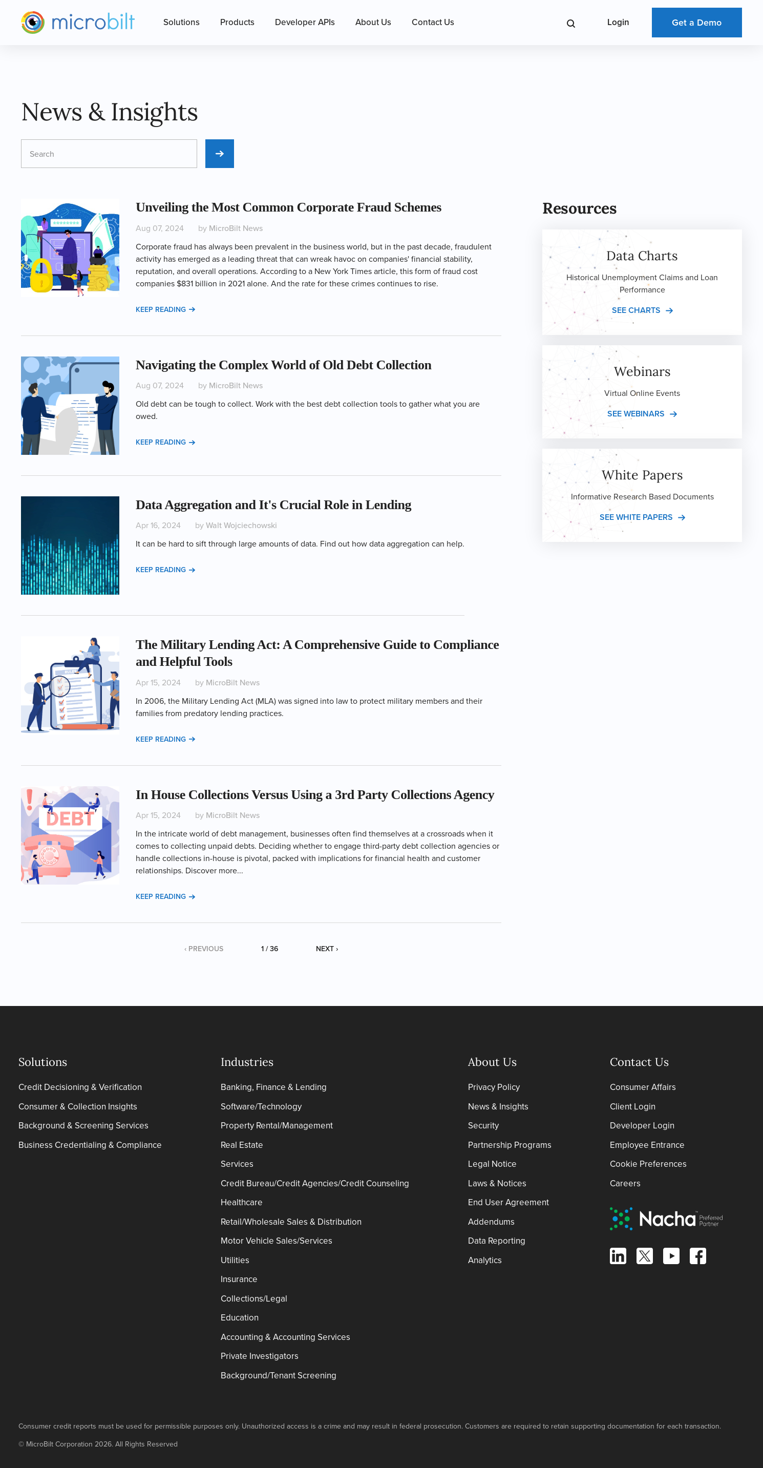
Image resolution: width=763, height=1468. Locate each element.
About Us (373, 22)
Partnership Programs (510, 1145)
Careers (625, 1183)
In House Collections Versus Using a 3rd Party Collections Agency (315, 794)
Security (483, 1125)
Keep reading (165, 309)
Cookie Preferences (648, 1164)
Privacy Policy (494, 1087)
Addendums (491, 1221)
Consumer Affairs (643, 1087)
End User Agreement (508, 1202)
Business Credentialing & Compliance (90, 1145)
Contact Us (433, 22)
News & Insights (498, 1106)
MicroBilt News (236, 228)
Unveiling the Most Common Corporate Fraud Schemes (288, 207)
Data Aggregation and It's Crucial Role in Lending (273, 504)
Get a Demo (697, 22)
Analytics (485, 1260)
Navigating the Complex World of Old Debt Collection (283, 365)
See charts (636, 310)
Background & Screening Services (83, 1125)
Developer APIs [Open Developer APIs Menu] (305, 22)
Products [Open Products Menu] (237, 22)
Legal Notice (492, 1164)
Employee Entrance (647, 1145)
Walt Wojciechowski (241, 525)
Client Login (632, 1106)
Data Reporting (496, 1240)
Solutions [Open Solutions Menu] (181, 22)
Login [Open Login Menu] (618, 22)
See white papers (636, 517)
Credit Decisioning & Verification (80, 1087)
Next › (327, 948)
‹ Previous (203, 948)
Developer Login (642, 1125)
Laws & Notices (497, 1183)
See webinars (636, 414)
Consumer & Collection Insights (77, 1106)
